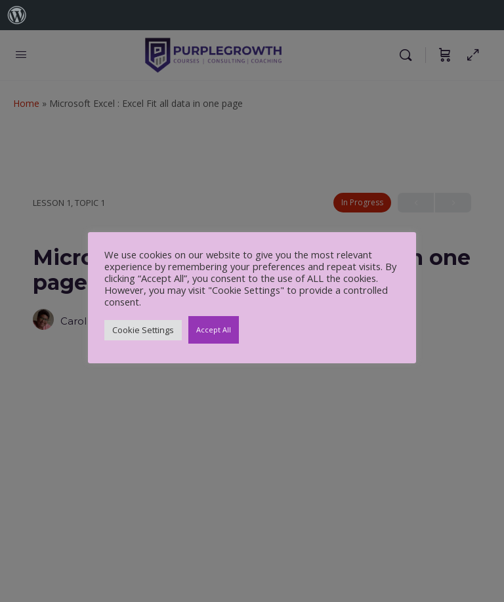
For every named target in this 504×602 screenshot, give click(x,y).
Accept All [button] (213, 329)
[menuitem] (17, 15)
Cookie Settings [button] (143, 330)
